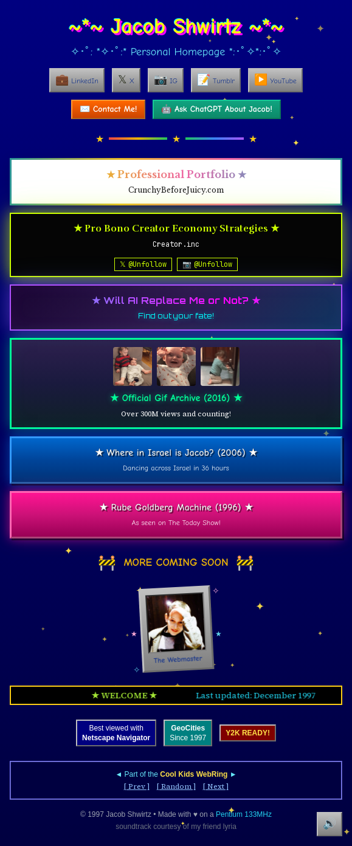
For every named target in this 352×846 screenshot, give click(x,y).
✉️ (108, 109)
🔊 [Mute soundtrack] (329, 823)
